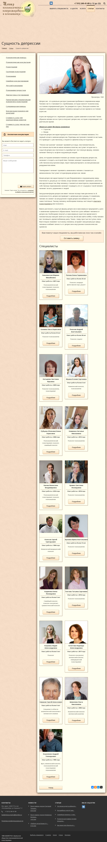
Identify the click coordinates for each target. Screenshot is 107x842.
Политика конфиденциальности (12, 819)
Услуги (83, 9)
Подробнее (50, 296)
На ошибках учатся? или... (65, 809)
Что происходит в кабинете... (66, 804)
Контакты (100, 9)
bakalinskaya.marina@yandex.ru (12, 813)
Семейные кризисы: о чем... (66, 813)
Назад (46, 788)
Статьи (91, 9)
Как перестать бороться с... (66, 823)
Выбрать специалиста (59, 9)
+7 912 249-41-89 (81, 3)
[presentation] (18, 179)
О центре (74, 9)
